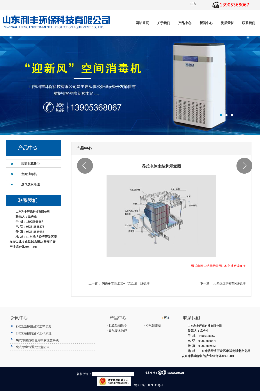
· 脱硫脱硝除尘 (117, 325)
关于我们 (163, 23)
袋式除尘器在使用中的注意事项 (37, 340)
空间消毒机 (29, 174)
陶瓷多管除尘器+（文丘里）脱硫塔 (125, 283)
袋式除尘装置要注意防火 (33, 347)
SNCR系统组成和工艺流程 (34, 326)
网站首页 (142, 23)
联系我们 (248, 23)
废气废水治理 (30, 184)
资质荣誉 (227, 23)
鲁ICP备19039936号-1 (148, 385)
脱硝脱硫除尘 (30, 163)
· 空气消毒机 (152, 325)
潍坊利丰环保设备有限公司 (130, 85)
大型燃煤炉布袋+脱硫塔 (229, 283)
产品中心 (184, 23)
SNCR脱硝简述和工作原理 (34, 333)
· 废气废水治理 (117, 330)
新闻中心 (206, 23)
